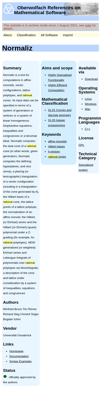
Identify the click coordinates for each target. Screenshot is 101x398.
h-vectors (54, 151)
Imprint (68, 35)
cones (57, 156)
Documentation (19, 356)
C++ (87, 128)
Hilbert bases (56, 146)
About (7, 35)
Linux (88, 98)
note (88, 25)
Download (91, 79)
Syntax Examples (20, 361)
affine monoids (57, 141)
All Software (49, 35)
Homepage (16, 351)
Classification (26, 35)
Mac (87, 109)
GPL (81, 145)
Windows (91, 104)
